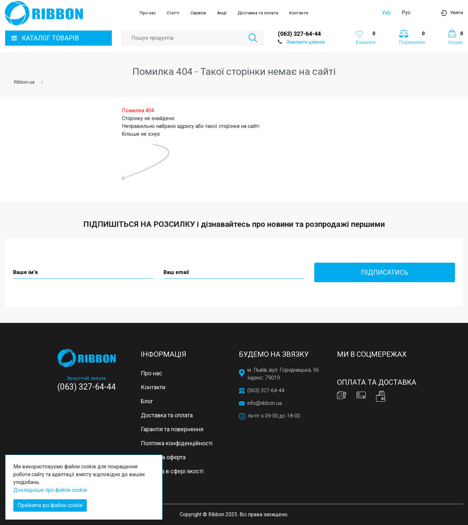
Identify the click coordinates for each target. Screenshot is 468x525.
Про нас (148, 12)
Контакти (298, 12)
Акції (222, 12)
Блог (147, 401)
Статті (173, 12)
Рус (406, 12)
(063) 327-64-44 (299, 33)
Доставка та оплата (258, 12)
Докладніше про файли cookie (50, 490)
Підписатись (384, 272)
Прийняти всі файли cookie (50, 505)
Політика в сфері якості (172, 471)
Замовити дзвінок (306, 42)
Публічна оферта (163, 457)
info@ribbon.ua (264, 403)
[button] (452, 12)
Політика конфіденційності (177, 443)
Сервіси (198, 12)
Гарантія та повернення (172, 429)
